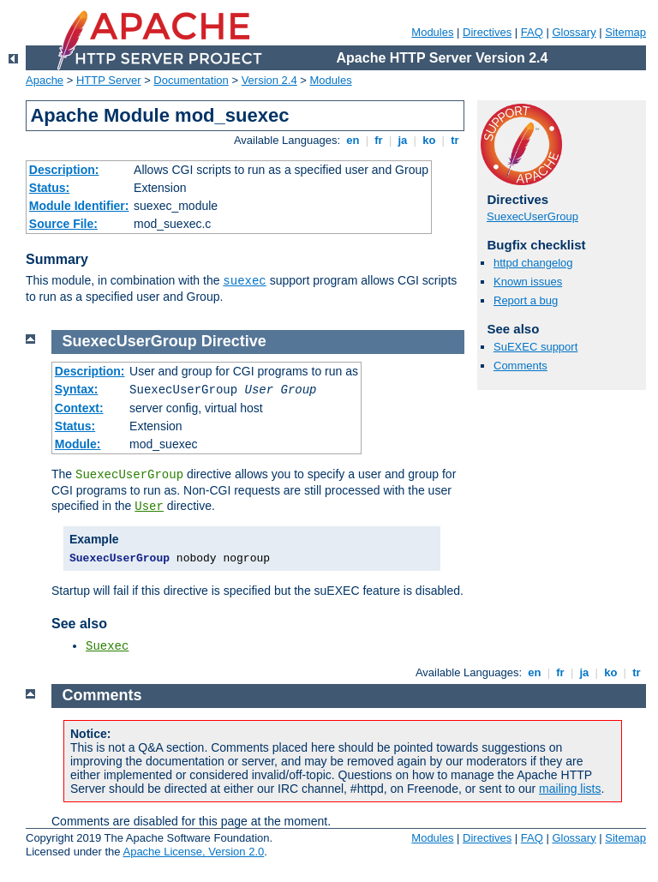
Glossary (573, 32)
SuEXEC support (535, 346)
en (353, 140)
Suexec (107, 646)
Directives (487, 32)
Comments (520, 365)
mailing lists (570, 788)
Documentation (190, 80)
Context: (79, 408)
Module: (78, 444)
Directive (233, 341)
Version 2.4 (269, 80)
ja (402, 140)
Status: (49, 188)
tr (455, 140)
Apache (44, 80)
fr (379, 140)
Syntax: (77, 389)
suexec (244, 281)
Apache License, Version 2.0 (193, 851)
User (149, 506)
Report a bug (526, 300)
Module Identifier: (79, 206)
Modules (432, 32)
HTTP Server (108, 80)
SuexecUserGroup (532, 216)
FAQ (532, 32)
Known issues (528, 281)
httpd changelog (533, 262)
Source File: (63, 224)
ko (429, 140)
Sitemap (625, 32)
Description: (64, 170)
